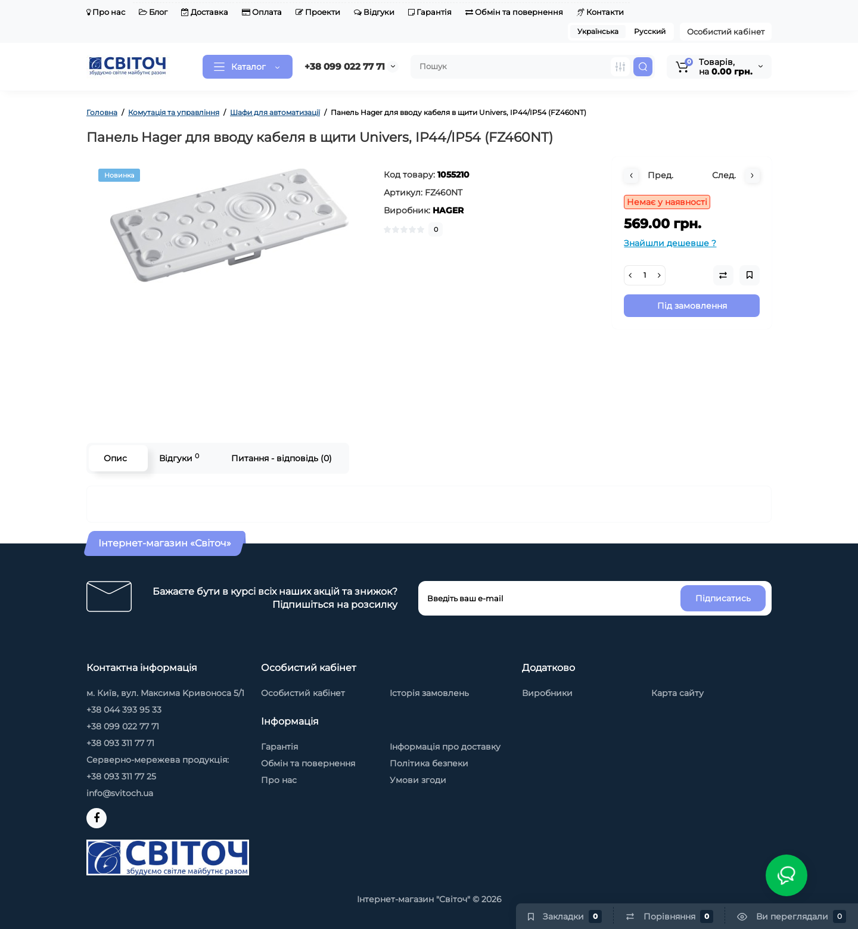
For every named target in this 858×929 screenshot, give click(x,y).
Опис (115, 458)
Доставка (204, 12)
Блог (153, 12)
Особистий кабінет (725, 31)
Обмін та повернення (514, 12)
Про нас (105, 12)
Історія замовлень (429, 693)
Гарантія (430, 12)
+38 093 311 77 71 (120, 743)
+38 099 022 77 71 (344, 66)
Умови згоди (418, 780)
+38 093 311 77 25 (121, 776)
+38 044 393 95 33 (123, 709)
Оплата (262, 12)
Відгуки (374, 12)
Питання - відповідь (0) (281, 458)
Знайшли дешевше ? (670, 243)
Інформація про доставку (445, 746)
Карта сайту (677, 693)
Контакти (600, 12)
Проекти (318, 12)
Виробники (547, 693)
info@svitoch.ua (119, 793)
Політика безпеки (429, 763)
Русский (650, 31)
